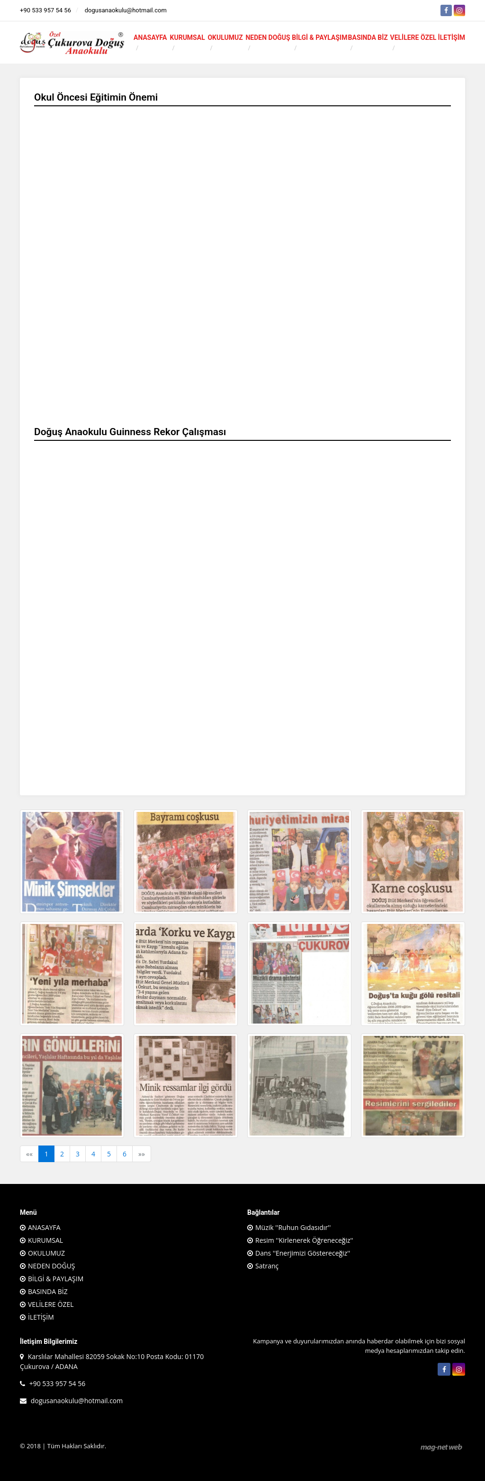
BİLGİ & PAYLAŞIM (319, 37)
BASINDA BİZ (368, 37)
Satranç (266, 1265)
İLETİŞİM (451, 37)
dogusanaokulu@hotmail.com (126, 10)
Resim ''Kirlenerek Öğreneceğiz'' (304, 1240)
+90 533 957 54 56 (45, 10)
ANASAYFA (150, 37)
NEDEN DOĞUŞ (267, 37)
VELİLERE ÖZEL (413, 37)
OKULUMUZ (224, 37)
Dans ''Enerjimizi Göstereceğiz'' (302, 1252)
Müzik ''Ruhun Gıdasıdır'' (293, 1227)
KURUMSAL (187, 37)
